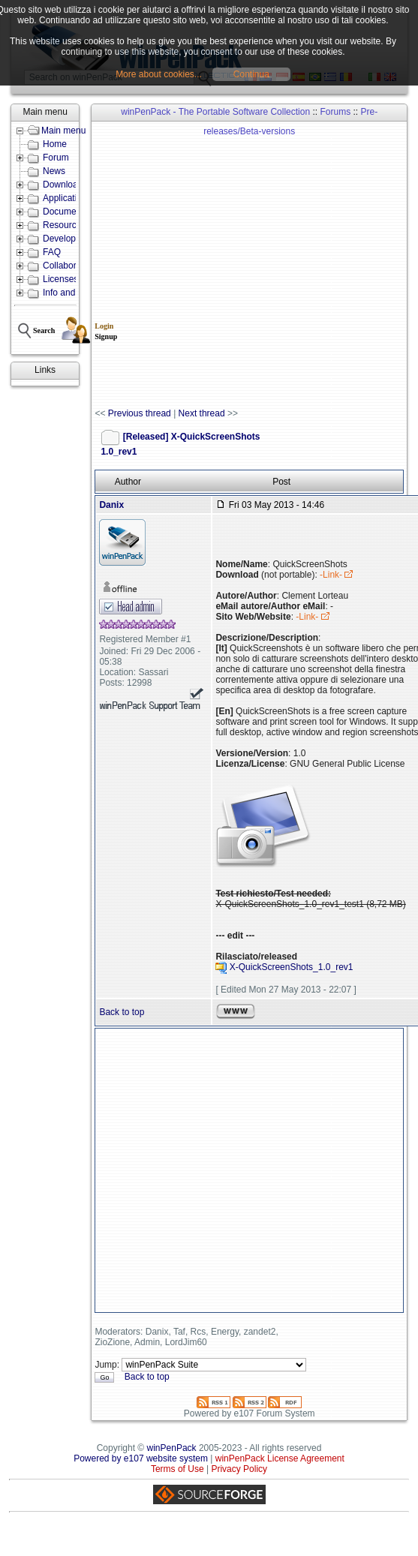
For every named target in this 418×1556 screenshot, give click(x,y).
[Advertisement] (167, 265)
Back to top (121, 1012)
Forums (335, 112)
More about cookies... (159, 74)
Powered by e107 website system (141, 1458)
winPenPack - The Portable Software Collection (215, 112)
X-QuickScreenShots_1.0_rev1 (291, 968)
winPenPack (172, 1448)
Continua (251, 74)
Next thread (202, 413)
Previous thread (139, 413)
